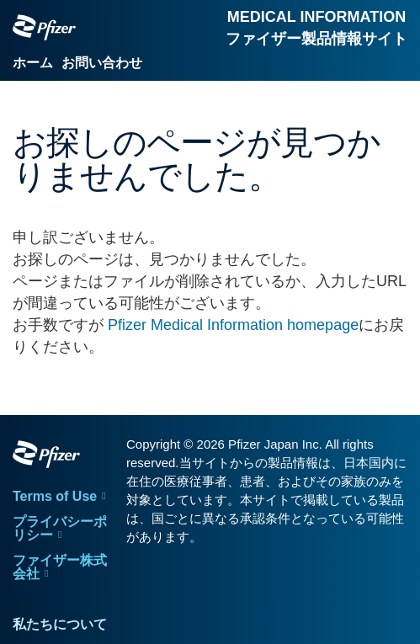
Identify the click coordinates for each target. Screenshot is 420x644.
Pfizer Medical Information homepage (233, 325)
